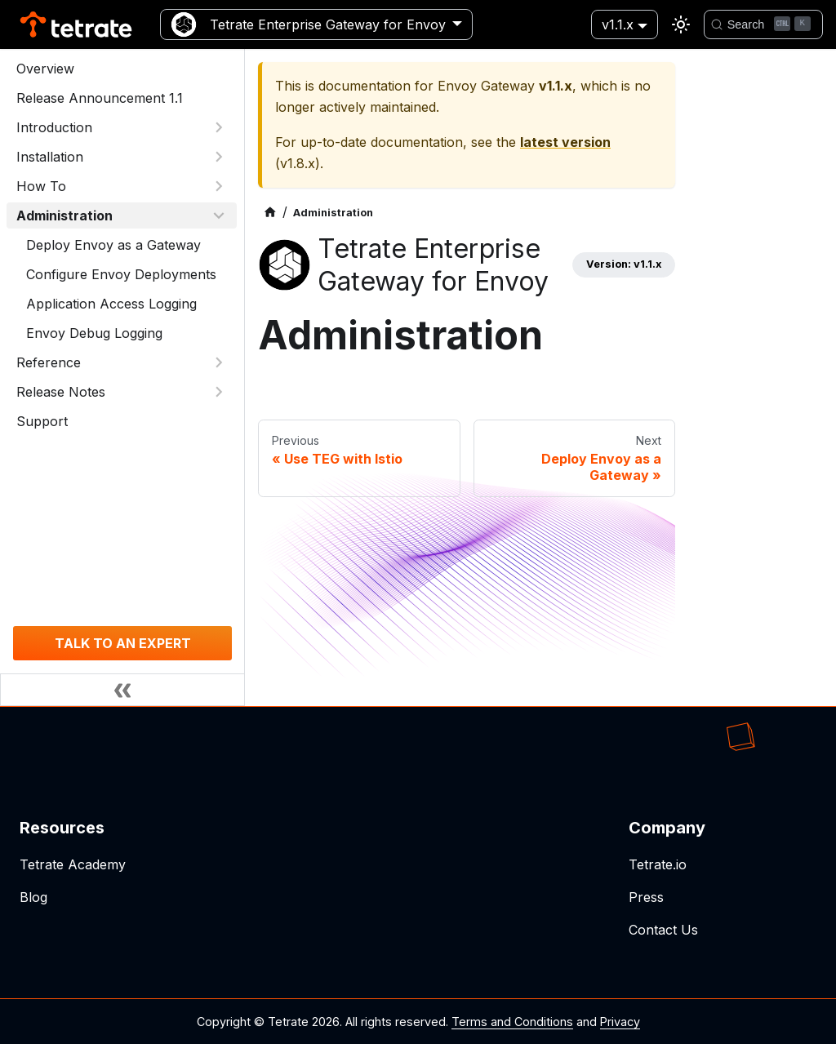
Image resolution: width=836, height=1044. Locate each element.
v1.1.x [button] (618, 24)
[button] (122, 127)
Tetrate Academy (73, 864)
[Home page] (270, 212)
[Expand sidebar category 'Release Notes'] (219, 392)
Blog (33, 897)
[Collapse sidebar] (122, 689)
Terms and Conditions (512, 1021)
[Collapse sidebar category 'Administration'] (219, 215)
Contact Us (663, 930)
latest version (565, 142)
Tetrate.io (658, 864)
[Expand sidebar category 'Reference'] (219, 362)
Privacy (620, 1021)
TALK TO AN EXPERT (123, 643)
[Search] (763, 24)
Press (646, 897)
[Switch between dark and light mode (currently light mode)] (681, 24)
